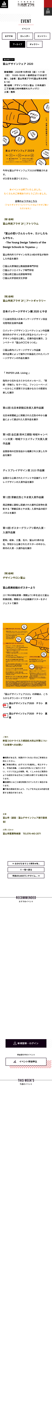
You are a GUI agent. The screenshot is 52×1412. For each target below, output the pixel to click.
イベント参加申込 (28, 1061)
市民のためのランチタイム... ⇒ (26, 875)
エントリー (42, 36)
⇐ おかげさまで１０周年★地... (26, 863)
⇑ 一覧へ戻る (26, 869)
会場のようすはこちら (26, 201)
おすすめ (9, 36)
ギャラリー (34, 44)
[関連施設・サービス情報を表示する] (4, 4)
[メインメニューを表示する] (48, 4)
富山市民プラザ (26, 3)
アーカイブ (17, 44)
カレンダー (25, 36)
